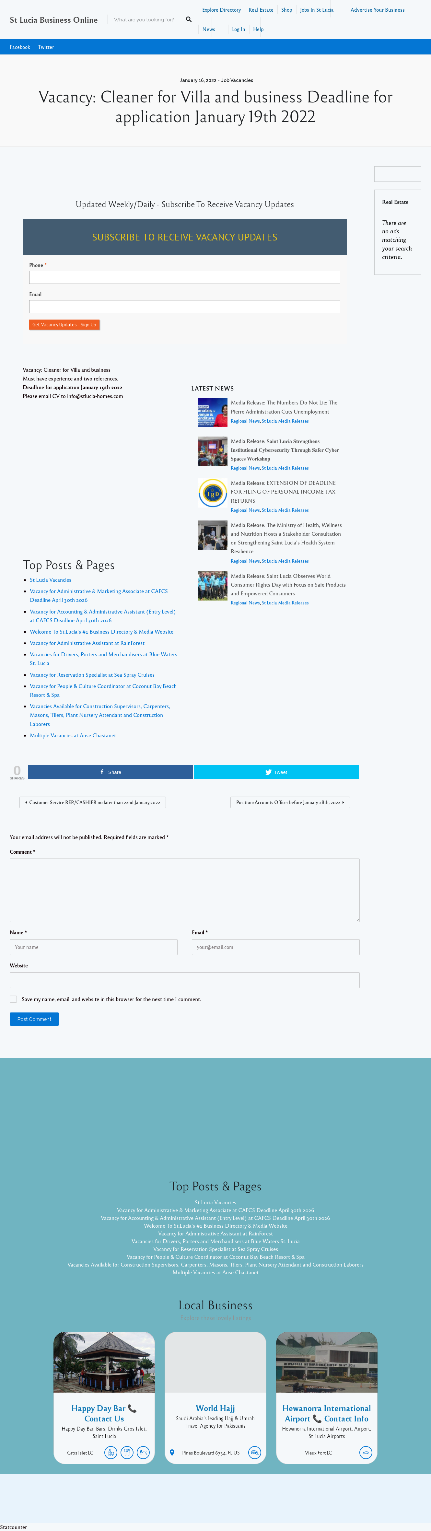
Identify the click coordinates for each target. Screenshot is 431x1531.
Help (258, 29)
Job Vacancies (237, 80)
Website (19, 965)
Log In (238, 29)
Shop (286, 9)
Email (35, 294)
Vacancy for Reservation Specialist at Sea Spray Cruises (92, 674)
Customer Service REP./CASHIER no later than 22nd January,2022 (94, 802)
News (208, 29)
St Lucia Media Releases (285, 421)
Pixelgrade (261, 1503)
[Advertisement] (101, 463)
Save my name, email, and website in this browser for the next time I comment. (111, 999)
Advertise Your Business (378, 9)
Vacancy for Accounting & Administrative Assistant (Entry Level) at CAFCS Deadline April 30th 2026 (215, 1217)
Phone (36, 265)
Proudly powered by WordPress (189, 1503)
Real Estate (261, 9)
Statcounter (13, 1527)
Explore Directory (221, 9)
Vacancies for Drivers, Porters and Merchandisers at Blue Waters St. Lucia (216, 1241)
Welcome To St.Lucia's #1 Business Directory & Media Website (101, 631)
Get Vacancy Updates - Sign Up (64, 324)
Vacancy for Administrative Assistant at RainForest (87, 642)
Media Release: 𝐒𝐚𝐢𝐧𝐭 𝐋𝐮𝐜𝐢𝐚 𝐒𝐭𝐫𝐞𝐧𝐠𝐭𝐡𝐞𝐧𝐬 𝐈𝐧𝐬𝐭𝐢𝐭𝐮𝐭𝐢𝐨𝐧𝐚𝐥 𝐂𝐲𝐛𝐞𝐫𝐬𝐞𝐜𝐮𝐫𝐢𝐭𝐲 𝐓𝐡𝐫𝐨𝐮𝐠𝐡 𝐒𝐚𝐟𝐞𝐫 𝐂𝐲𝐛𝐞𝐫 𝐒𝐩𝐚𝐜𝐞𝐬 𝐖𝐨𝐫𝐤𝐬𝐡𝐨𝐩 (285, 450)
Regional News (245, 421)
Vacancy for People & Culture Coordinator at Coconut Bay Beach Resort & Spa (216, 1256)
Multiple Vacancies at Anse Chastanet (73, 735)
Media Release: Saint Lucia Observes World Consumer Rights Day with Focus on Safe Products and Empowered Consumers (288, 584)
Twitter (46, 47)
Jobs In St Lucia (317, 9)
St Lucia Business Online (54, 19)
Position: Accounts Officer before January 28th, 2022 (288, 802)
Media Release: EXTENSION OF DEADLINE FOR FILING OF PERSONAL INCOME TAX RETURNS (283, 491)
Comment (23, 851)
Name (18, 932)
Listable (237, 1503)
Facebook (20, 47)
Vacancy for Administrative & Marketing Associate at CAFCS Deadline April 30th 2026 (215, 1210)
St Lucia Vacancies (50, 579)
